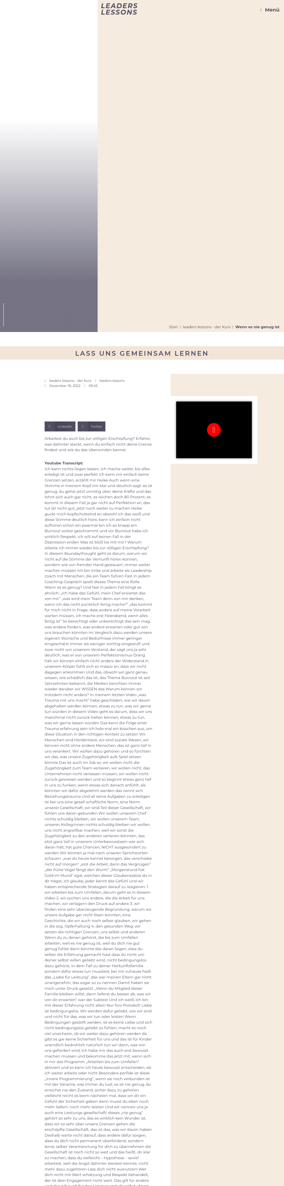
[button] (60, 426)
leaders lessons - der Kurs (207, 327)
